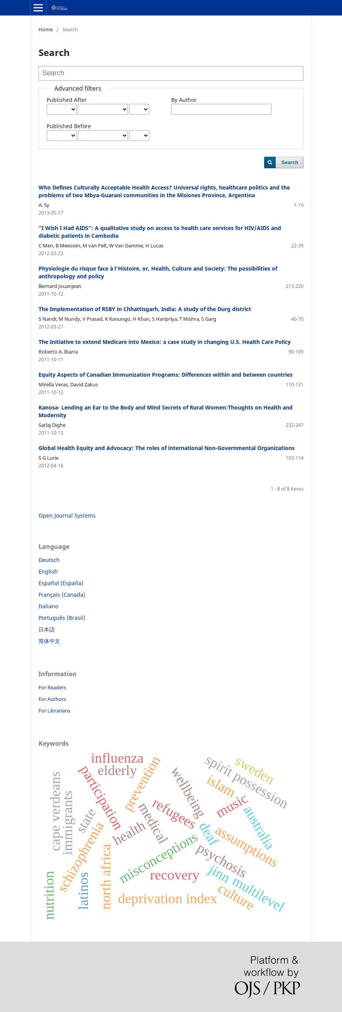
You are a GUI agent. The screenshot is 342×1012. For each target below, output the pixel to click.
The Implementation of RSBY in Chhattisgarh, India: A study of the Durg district (145, 309)
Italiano (48, 606)
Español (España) (61, 583)
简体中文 (49, 641)
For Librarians (54, 710)
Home (46, 29)
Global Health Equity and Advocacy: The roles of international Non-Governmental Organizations (167, 448)
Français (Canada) (62, 594)
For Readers (52, 687)
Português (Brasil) (62, 617)
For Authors (52, 699)
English (48, 571)
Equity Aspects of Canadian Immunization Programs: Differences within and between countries (166, 374)
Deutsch (49, 560)
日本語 (47, 629)
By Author (184, 99)
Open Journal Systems (67, 515)
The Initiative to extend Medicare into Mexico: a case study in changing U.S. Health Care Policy (165, 341)
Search (289, 162)
